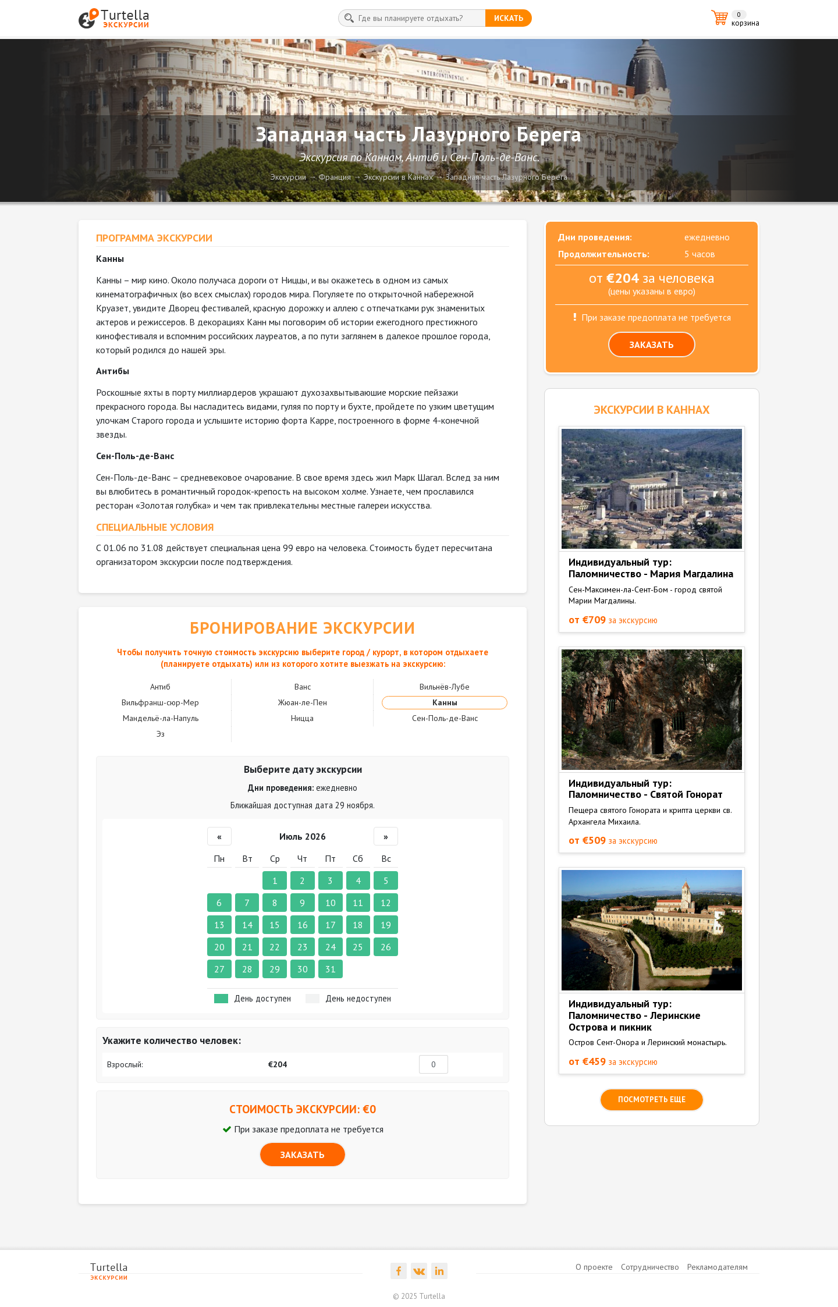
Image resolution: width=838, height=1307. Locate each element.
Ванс (302, 686)
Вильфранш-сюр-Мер (160, 702)
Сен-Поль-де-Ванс (445, 718)
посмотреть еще (652, 1099)
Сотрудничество (650, 1267)
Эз (161, 734)
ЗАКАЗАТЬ (302, 1154)
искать (508, 18)
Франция (335, 177)
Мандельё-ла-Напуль (160, 718)
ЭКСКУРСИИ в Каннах (652, 409)
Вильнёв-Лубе (445, 686)
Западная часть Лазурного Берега (506, 177)
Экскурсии (288, 177)
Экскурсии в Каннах (398, 177)
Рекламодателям (717, 1267)
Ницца (302, 718)
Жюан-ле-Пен (302, 702)
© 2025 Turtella (419, 1296)
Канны (444, 702)
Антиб (160, 686)
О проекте (594, 1267)
